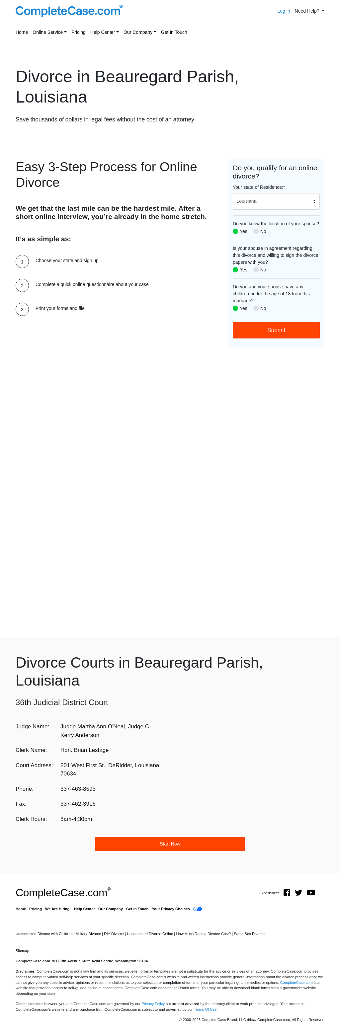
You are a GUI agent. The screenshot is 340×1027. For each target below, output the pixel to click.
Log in (283, 11)
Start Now (170, 843)
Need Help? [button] (308, 11)
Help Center (102, 32)
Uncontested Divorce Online (150, 934)
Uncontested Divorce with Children (45, 934)
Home (22, 32)
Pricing (78, 32)
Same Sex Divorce (249, 934)
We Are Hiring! (58, 909)
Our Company (138, 32)
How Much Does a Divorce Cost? (204, 934)
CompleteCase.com (63, 893)
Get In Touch (174, 32)
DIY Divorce (114, 934)
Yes (243, 231)
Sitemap (22, 951)
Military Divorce (89, 934)
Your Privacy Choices (171, 909)
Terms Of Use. (205, 1009)
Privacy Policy (153, 1004)
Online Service (48, 32)
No (263, 231)
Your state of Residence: (259, 187)
